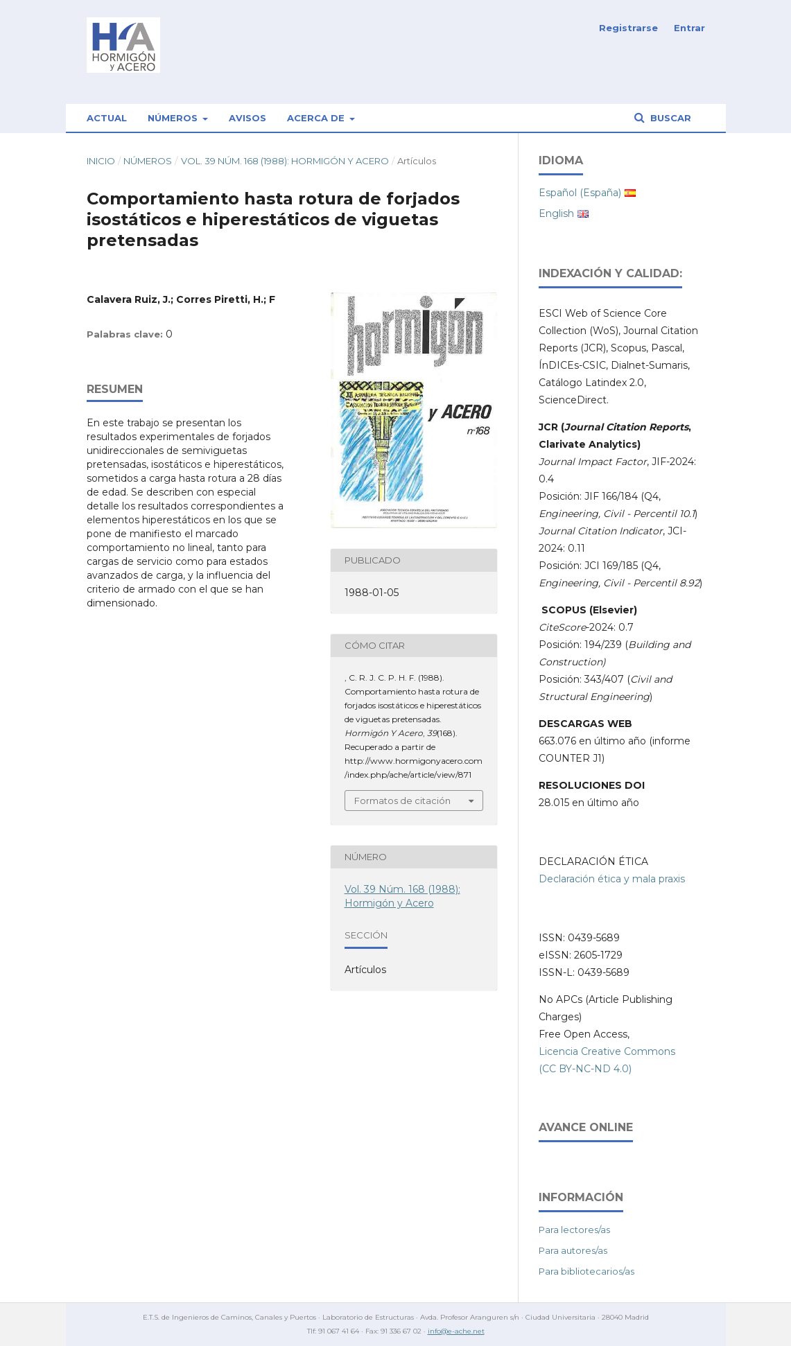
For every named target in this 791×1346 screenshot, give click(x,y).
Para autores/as (573, 1250)
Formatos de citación (402, 800)
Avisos (247, 117)
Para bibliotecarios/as (586, 1271)
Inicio (101, 160)
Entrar (689, 27)
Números (174, 117)
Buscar (669, 117)
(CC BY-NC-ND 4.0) (585, 1069)
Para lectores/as (574, 1229)
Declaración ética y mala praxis (612, 879)
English (556, 213)
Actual (107, 117)
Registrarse (628, 27)
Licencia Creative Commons (607, 1051)
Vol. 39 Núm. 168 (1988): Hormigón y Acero (285, 160)
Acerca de (317, 117)
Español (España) (580, 192)
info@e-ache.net (456, 1331)
